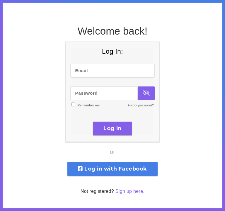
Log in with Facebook (112, 169)
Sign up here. (129, 191)
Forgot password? (141, 105)
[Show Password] (146, 93)
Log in (112, 128)
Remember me (88, 105)
